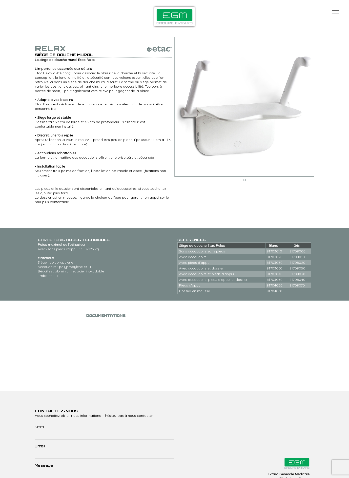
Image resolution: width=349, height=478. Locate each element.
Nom (39, 427)
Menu (335, 12)
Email (40, 446)
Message (44, 465)
